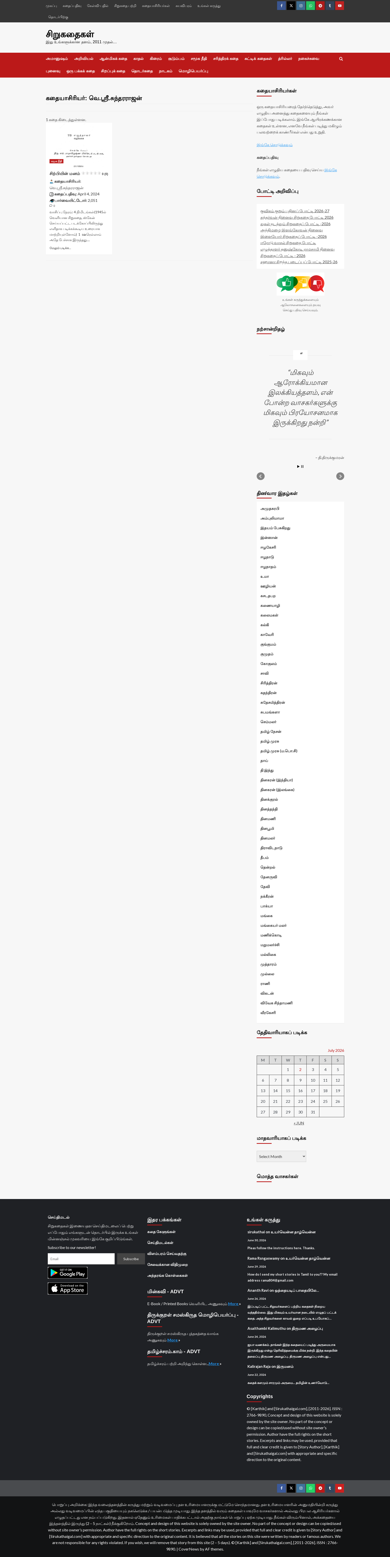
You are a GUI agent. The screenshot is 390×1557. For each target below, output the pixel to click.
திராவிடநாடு (271, 847)
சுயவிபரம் (184, 5)
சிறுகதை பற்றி (125, 5)
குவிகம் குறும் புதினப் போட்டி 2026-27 (294, 210)
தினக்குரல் (269, 799)
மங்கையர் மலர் (273, 925)
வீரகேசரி (268, 1012)
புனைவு (53, 71)
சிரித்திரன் (268, 683)
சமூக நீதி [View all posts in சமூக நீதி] (56, 161)
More (233, 1303)
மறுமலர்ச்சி (270, 944)
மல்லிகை (268, 954)
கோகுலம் (268, 663)
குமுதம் (266, 654)
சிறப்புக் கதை (113, 71)
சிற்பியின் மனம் (78, 173)
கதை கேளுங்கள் (161, 1231)
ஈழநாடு (267, 557)
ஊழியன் (268, 586)
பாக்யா (266, 906)
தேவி (265, 886)
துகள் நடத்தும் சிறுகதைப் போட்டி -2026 (295, 223)
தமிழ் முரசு (269, 741)
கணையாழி (270, 605)
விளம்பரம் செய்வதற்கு (166, 1253)
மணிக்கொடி (271, 935)
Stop (302, 466)
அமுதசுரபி (269, 508)
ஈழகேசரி (268, 547)
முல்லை (267, 974)
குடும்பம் (176, 58)
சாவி (264, 673)
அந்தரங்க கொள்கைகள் (167, 1275)
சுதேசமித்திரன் (272, 702)
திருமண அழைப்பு (307, 1328)
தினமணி (268, 818)
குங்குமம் (268, 644)
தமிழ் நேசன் (270, 731)
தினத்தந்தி (269, 809)
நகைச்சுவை (308, 58)
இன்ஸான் (269, 537)
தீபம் (264, 857)
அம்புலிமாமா (272, 518)
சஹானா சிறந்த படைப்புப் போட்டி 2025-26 (299, 261)
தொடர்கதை (142, 71)
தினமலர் (267, 838)
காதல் (138, 58)
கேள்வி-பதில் (97, 5)
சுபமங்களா (270, 712)
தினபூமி (267, 828)
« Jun (299, 1122)
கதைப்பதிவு (72, 5)
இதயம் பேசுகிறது (275, 528)
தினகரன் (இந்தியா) (276, 780)
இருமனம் (285, 1366)
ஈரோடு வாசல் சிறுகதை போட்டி (288, 242)
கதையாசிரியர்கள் (156, 5)
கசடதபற (268, 595)
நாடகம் (165, 71)
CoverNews (189, 1548)
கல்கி (264, 625)
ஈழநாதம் (268, 566)
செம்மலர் (268, 721)
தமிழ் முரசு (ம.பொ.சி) (278, 751)
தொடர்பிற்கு (58, 17)
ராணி (265, 983)
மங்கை (266, 915)
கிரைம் (156, 58)
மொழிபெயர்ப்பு (193, 71)
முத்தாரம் (268, 964)
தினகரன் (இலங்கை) (277, 789)
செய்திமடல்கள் (160, 1242)
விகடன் (267, 993)
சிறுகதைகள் (70, 34)
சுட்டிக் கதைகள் (258, 58)
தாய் (264, 760)
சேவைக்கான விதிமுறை (167, 1264)
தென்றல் (267, 867)
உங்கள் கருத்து (209, 5)
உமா (264, 576)
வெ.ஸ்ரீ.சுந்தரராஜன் (66, 187)
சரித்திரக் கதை (225, 58)
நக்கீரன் (267, 896)
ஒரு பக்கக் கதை (80, 71)
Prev (261, 476)
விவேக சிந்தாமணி (276, 1003)
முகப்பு (51, 5)
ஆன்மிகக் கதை (113, 58)
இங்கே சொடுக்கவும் (275, 144)
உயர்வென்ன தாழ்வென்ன (293, 1231)
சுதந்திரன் (268, 692)
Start (298, 466)
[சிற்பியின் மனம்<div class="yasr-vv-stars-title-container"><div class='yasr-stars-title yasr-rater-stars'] (79, 145)
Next (340, 476)
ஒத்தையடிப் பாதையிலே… (297, 1290)
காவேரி (267, 634)
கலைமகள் (269, 615)
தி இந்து (267, 770)
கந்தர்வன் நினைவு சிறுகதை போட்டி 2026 (297, 217)
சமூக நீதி (199, 58)
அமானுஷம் (57, 58)
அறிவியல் (83, 58)
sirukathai (256, 1231)
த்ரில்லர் (285, 58)
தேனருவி (268, 877)
